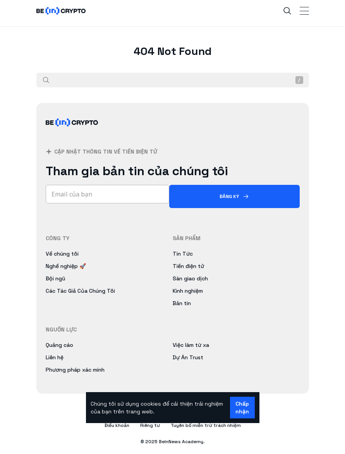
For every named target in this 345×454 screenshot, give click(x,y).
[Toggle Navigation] (304, 11)
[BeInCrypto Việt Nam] (72, 131)
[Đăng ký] (234, 196)
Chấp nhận (242, 407)
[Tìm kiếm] (46, 80)
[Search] (287, 10)
